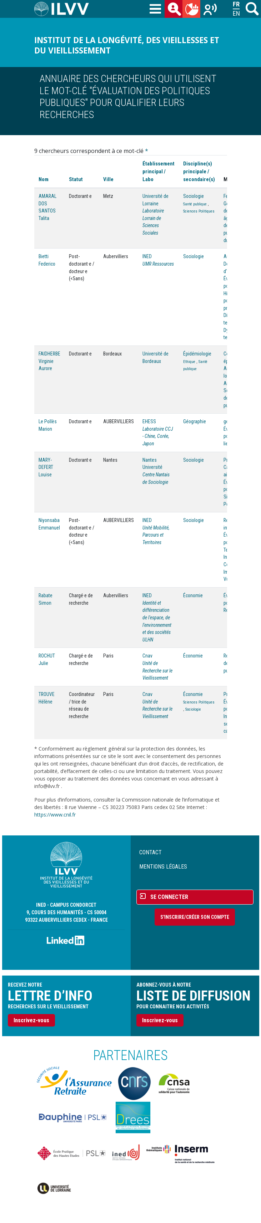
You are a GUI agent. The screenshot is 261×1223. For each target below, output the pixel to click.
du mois (192, 10)
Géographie (194, 421)
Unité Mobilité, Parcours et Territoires (156, 535)
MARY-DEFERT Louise (46, 467)
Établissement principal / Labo (158, 171)
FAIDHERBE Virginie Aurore (49, 361)
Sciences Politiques (199, 211)
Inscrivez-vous (31, 1020)
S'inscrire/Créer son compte (194, 917)
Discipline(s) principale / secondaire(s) (199, 171)
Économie (193, 595)
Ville (108, 179)
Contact (150, 852)
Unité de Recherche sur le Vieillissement (157, 670)
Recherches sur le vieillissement (210, 10)
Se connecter (169, 897)
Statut (76, 179)
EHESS (149, 421)
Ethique (189, 361)
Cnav (147, 656)
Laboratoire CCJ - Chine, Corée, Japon (157, 436)
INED (147, 256)
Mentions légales (163, 866)
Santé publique (195, 204)
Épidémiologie (197, 354)
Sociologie (193, 196)
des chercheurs (174, 10)
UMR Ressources (158, 264)
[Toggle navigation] (155, 9)
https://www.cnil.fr (55, 814)
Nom (44, 179)
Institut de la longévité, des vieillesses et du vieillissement (126, 45)
